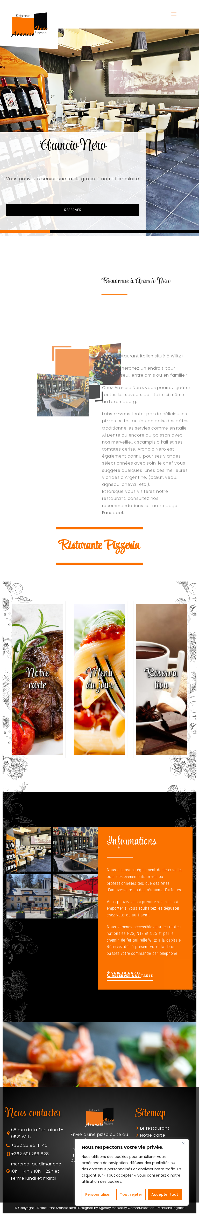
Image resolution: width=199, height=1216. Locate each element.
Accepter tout (164, 1194)
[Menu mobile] (174, 14)
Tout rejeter (131, 1194)
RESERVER (72, 209)
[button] (25, 231)
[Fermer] (183, 1143)
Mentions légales (171, 1208)
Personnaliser (98, 1194)
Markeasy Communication (133, 1208)
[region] (132, 1172)
